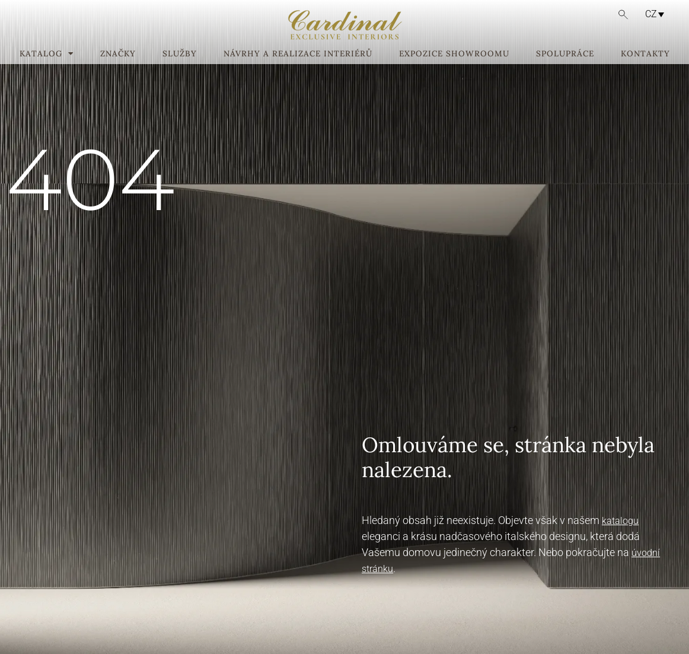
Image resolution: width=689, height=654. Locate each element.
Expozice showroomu (454, 54)
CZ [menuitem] (651, 14)
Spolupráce (565, 54)
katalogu (620, 520)
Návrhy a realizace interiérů (298, 54)
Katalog (47, 54)
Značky (118, 54)
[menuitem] (651, 14)
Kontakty (645, 54)
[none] (649, 14)
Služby (179, 54)
